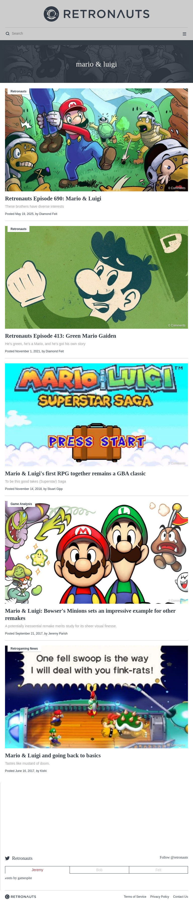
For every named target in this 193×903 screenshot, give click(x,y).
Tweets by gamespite (17, 878)
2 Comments (176, 600)
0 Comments (176, 188)
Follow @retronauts (174, 857)
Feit (158, 870)
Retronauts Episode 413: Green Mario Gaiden (60, 336)
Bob (99, 870)
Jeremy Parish (58, 633)
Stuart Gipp (55, 489)
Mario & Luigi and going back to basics (53, 755)
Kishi (43, 771)
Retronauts (18, 91)
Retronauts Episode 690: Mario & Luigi (53, 198)
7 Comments (176, 463)
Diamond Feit (48, 214)
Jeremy (37, 870)
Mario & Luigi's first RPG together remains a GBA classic (75, 473)
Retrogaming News (24, 648)
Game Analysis (21, 504)
